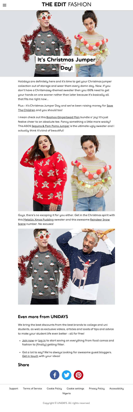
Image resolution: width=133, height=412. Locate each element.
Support (13, 388)
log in (42, 340)
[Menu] (4, 5)
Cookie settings (75, 388)
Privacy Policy (97, 388)
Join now (28, 340)
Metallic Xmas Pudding (38, 219)
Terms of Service (32, 388)
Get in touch (30, 356)
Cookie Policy (54, 388)
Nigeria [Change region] (67, 393)
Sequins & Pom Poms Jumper (50, 126)
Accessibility (116, 388)
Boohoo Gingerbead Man (63, 117)
